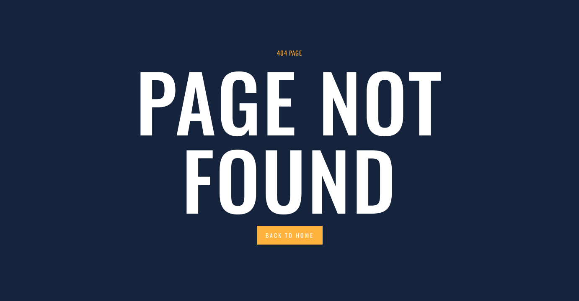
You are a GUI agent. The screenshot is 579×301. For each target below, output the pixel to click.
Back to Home (290, 235)
